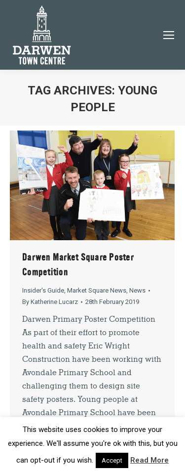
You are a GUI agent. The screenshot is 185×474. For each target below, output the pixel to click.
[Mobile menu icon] (168, 35)
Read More (149, 460)
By (50, 301)
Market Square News (96, 290)
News (137, 290)
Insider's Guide (43, 290)
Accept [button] (112, 460)
